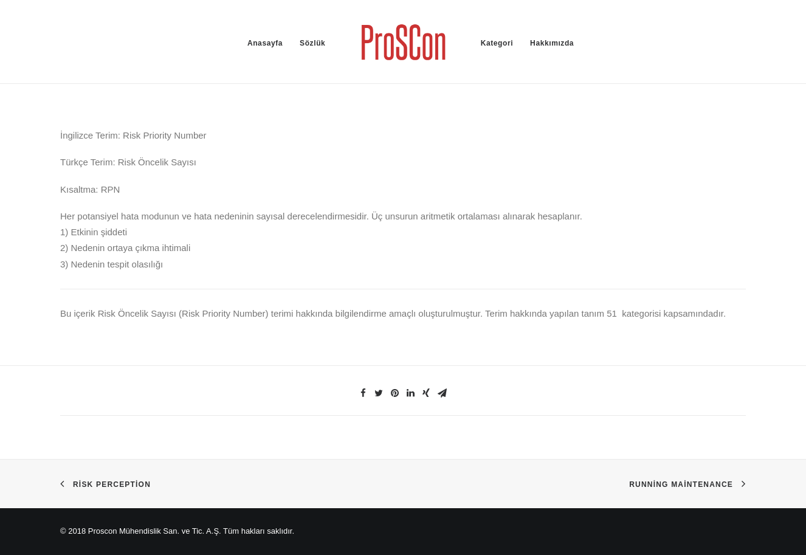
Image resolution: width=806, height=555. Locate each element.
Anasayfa (265, 43)
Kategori (497, 43)
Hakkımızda (552, 43)
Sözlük (312, 43)
